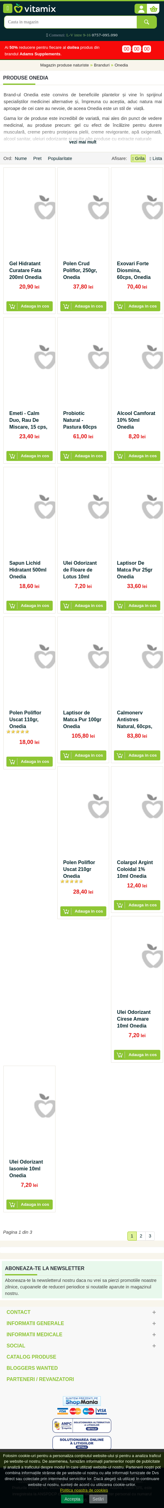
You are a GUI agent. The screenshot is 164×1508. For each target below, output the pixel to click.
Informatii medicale (34, 1334)
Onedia (121, 65)
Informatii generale (35, 1323)
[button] (141, 9)
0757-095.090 (104, 35)
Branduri (101, 65)
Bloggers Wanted (32, 1368)
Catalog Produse (31, 1357)
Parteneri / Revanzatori (40, 1379)
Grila (138, 158)
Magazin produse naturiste (64, 65)
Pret (38, 158)
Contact (18, 1312)
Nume (21, 158)
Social (16, 1345)
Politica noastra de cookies (84, 1490)
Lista (156, 158)
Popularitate (60, 158)
